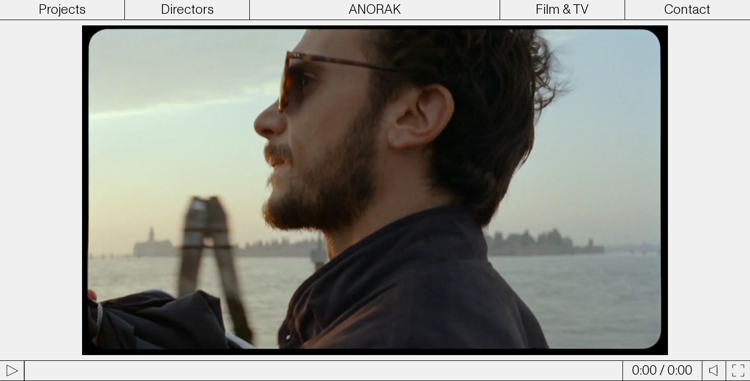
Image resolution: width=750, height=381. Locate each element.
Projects (62, 10)
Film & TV (562, 10)
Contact (687, 10)
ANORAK (375, 10)
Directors (187, 10)
